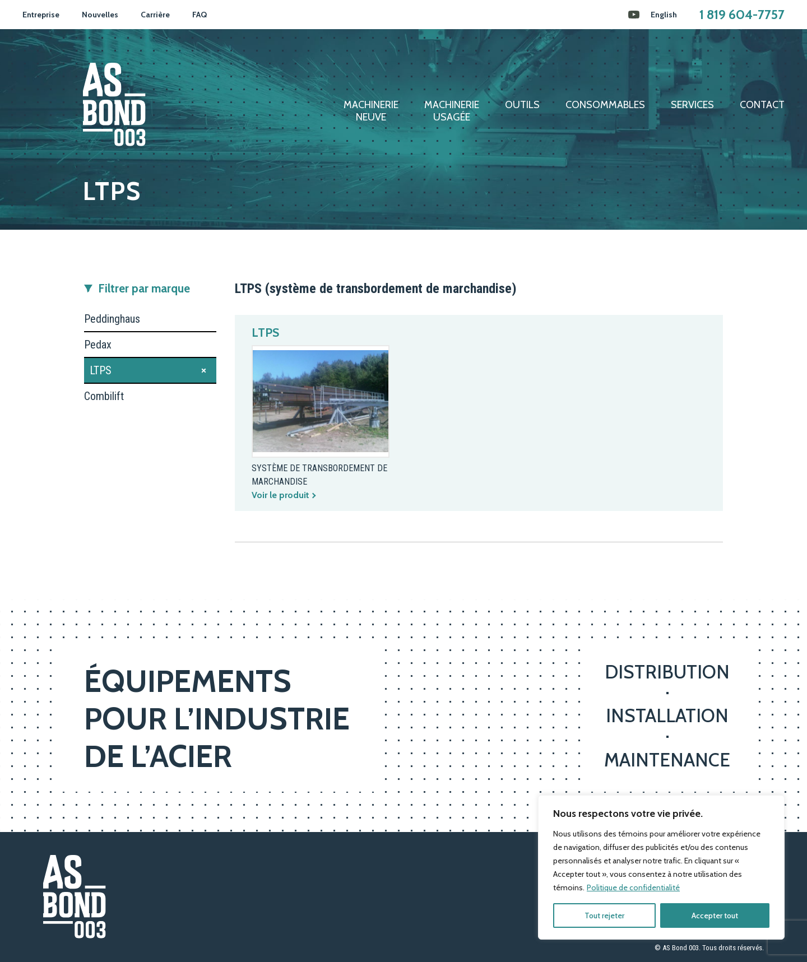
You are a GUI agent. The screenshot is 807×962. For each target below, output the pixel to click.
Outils (522, 105)
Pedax (98, 344)
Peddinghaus (112, 319)
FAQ (199, 15)
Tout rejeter (604, 915)
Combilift (104, 396)
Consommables (605, 105)
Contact (762, 105)
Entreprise (40, 15)
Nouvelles (100, 15)
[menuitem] (664, 14)
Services (692, 105)
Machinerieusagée (451, 111)
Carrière (155, 15)
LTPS (101, 370)
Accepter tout (715, 915)
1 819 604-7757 (742, 14)
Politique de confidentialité (633, 887)
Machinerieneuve (371, 111)
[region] (661, 867)
